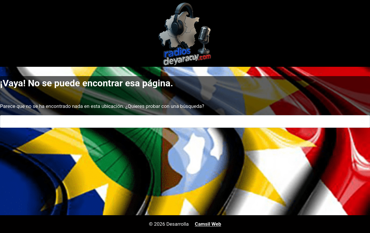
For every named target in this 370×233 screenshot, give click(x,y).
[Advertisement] (185, 171)
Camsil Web (208, 224)
